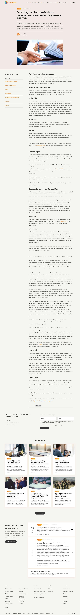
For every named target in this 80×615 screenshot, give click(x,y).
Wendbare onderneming (39, 597)
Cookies (28, 613)
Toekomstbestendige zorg (39, 591)
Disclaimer (42, 613)
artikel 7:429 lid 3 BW (40, 145)
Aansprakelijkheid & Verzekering (23, 600)
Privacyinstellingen (49, 613)
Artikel (19, 8)
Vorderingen (8, 93)
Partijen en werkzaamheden (11, 81)
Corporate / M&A (8, 588)
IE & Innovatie (8, 601)
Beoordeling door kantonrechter (12, 97)
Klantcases (50, 591)
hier (42, 425)
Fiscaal (6, 593)
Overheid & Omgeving (23, 593)
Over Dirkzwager (66, 588)
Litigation (21, 603)
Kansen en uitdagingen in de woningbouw (40, 594)
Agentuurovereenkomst (10, 85)
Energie (6, 607)
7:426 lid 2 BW (63, 221)
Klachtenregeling (35, 613)
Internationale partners (68, 591)
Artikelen (50, 588)
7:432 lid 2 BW (59, 169)
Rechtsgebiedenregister (68, 598)
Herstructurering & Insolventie (9, 604)
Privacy (24, 613)
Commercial (38, 405)
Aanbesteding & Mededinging (22, 597)
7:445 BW (40, 344)
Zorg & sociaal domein (23, 588)
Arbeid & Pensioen (9, 596)
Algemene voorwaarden (16, 613)
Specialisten (49, 2)
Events (44, 2)
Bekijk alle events (11, 541)
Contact (66, 2)
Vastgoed (21, 591)
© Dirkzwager (7, 613)
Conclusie (7, 105)
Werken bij (61, 2)
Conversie (7, 101)
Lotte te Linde (23, 33)
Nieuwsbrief (65, 596)
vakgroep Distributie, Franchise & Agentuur (42, 401)
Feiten (6, 89)
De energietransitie (38, 588)
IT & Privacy (7, 598)
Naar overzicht (40, 513)
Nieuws (64, 593)
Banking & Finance (9, 591)
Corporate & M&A (27, 8)
